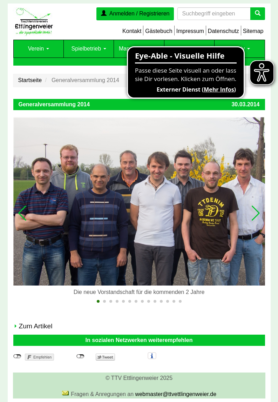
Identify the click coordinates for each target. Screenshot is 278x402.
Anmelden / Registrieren (135, 13)
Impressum (190, 31)
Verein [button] (38, 49)
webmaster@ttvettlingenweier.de (175, 394)
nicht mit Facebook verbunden (17, 356)
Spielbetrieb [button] (89, 49)
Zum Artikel (36, 326)
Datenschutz (223, 31)
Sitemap (253, 31)
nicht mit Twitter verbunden (80, 356)
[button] (22, 213)
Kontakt (131, 31)
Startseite (30, 80)
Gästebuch (158, 31)
